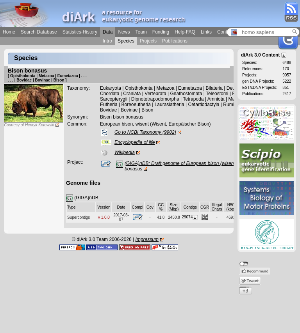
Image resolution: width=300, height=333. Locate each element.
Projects (148, 41)
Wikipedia (124, 152)
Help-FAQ (185, 32)
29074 (190, 217)
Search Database (39, 32)
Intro (107, 41)
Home (9, 32)
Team (140, 32)
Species (126, 41)
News (124, 32)
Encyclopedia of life (134, 142)
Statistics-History (79, 32)
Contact (225, 32)
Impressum (147, 239)
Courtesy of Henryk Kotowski (29, 125)
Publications (175, 41)
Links (206, 32)
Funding (160, 32)
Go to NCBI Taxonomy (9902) (145, 132)
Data (107, 32)
